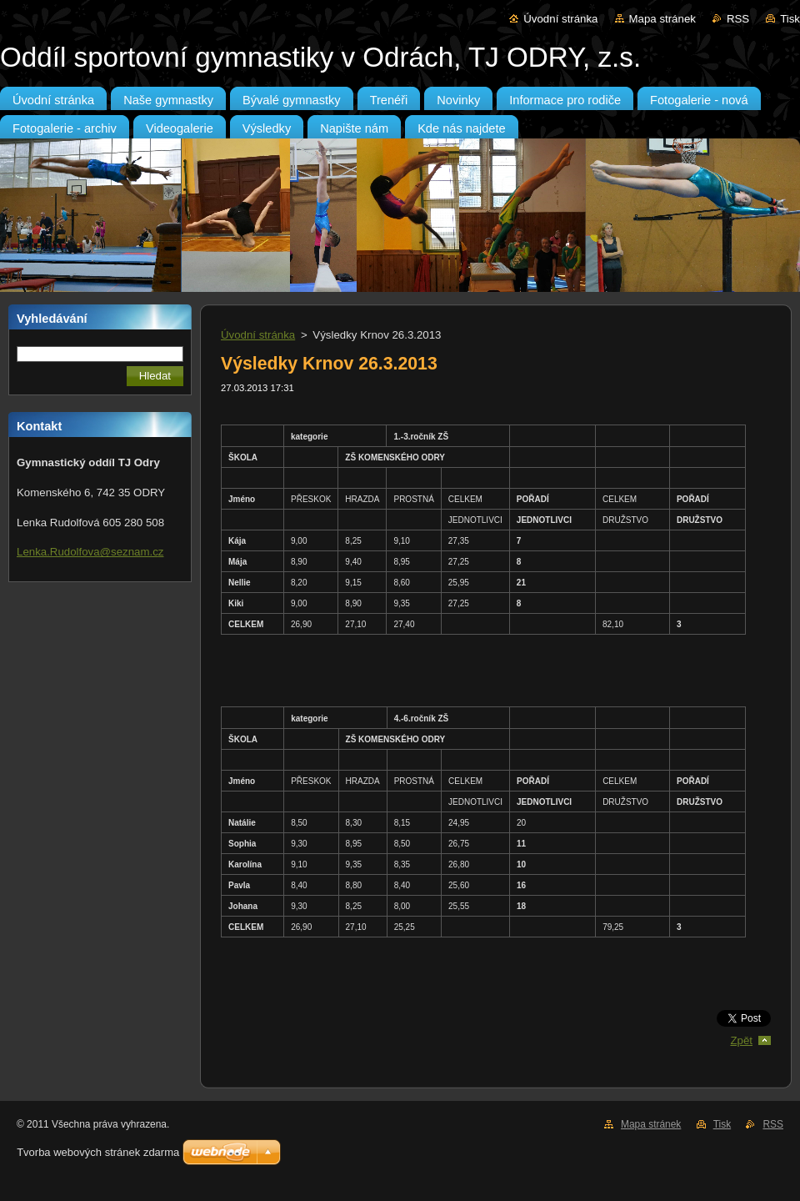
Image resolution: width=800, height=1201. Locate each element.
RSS (738, 19)
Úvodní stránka (560, 19)
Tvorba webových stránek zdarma (98, 1152)
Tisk (790, 19)
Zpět (741, 1040)
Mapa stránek (662, 19)
